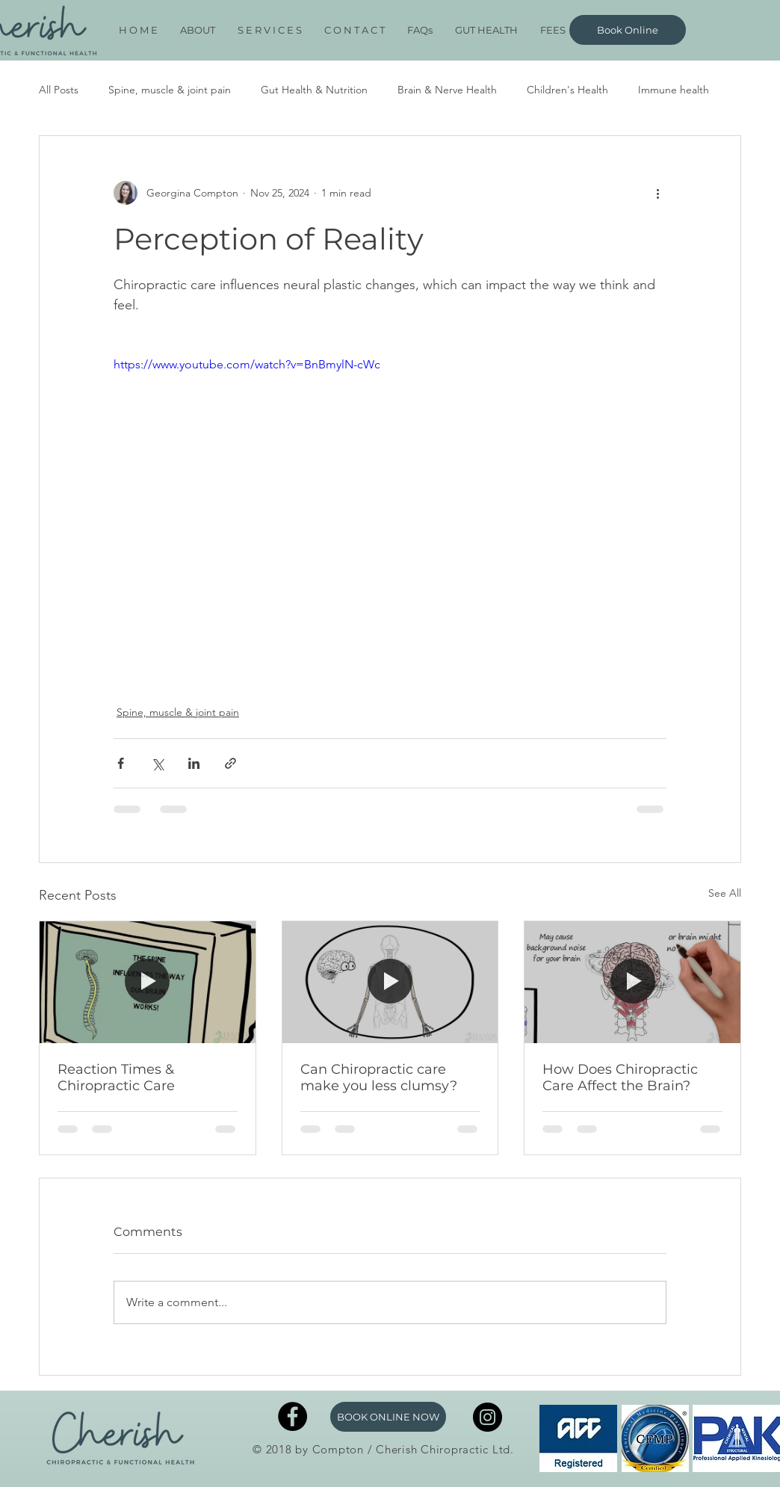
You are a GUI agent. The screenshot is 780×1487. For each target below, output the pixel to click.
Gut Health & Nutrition (314, 89)
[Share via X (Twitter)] (157, 763)
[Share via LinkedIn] (194, 763)
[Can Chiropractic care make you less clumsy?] (390, 981)
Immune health (673, 89)
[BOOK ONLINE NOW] (388, 1417)
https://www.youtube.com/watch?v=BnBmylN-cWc (247, 364)
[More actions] (657, 193)
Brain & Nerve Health (447, 89)
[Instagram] (487, 1417)
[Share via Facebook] (121, 763)
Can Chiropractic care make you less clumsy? (378, 1077)
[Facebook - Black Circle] (292, 1416)
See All (724, 893)
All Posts (58, 89)
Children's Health (567, 89)
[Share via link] (230, 763)
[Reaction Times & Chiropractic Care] (148, 981)
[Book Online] (627, 30)
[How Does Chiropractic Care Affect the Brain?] (632, 981)
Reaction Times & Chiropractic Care (116, 1077)
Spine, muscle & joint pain (169, 89)
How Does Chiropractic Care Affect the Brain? (620, 1077)
